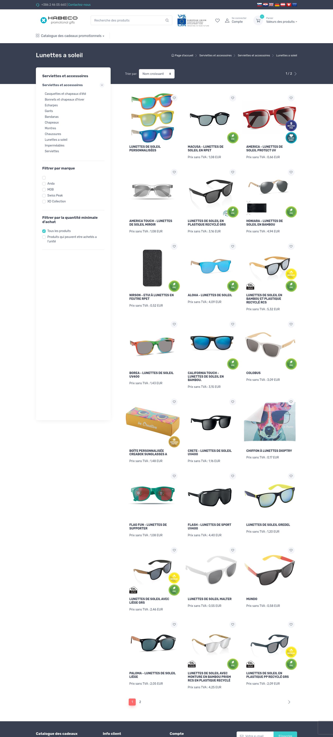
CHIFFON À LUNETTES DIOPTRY (269, 451)
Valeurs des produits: (281, 20)
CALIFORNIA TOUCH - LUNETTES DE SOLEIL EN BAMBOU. (206, 376)
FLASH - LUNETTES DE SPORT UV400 (209, 526)
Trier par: (131, 74)
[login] (235, 20)
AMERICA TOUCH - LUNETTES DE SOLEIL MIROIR (150, 222)
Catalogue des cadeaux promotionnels (69, 36)
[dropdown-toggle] (258, 20)
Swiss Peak (55, 195)
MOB (50, 189)
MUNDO (251, 599)
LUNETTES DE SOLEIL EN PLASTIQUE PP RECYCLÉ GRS (267, 675)
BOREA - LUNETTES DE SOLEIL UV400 (151, 374)
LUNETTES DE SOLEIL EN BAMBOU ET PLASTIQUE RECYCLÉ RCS (264, 298)
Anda (51, 183)
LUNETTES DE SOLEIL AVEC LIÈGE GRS (149, 601)
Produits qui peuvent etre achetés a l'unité (72, 239)
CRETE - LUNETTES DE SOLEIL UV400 (209, 452)
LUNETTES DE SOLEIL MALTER (209, 599)
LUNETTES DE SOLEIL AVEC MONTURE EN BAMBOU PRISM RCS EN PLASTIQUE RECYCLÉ (209, 677)
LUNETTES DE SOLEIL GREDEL (268, 525)
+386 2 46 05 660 (53, 5)
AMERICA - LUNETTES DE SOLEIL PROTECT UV (264, 148)
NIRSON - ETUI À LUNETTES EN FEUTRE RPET (151, 297)
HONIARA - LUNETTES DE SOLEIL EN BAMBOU (264, 222)
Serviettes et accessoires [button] (73, 85)
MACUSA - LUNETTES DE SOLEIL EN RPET (205, 148)
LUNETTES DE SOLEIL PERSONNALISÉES (145, 148)
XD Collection (56, 201)
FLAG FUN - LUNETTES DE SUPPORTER (148, 526)
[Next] (288, 702)
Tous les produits (59, 231)
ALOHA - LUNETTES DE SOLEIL (210, 295)
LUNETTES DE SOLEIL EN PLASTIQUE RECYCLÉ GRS (207, 222)
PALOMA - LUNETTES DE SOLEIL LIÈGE (152, 675)
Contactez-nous (79, 5)
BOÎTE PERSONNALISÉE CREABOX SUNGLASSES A (148, 452)
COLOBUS (253, 373)
